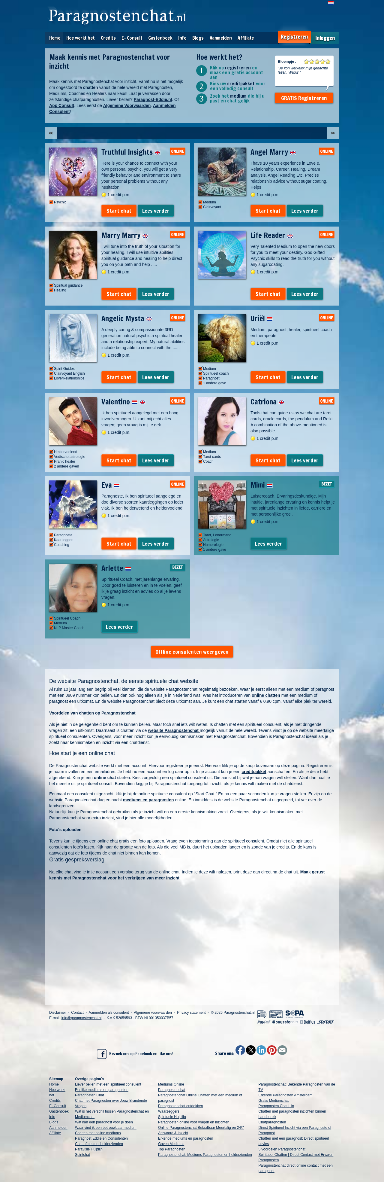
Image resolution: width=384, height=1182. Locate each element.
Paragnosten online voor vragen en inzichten (194, 1122)
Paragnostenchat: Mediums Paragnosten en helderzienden (205, 1155)
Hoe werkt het (80, 38)
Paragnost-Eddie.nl (153, 99)
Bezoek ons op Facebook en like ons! (135, 1054)
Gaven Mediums (171, 1144)
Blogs (198, 38)
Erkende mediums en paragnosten (185, 1138)
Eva (110, 485)
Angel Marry (273, 152)
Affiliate (246, 38)
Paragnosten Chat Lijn (276, 1106)
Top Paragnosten (171, 1149)
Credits (108, 38)
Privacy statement (191, 1012)
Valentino (123, 402)
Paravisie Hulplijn (89, 1149)
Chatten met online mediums (98, 1133)
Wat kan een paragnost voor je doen (104, 1122)
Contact (77, 1012)
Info (182, 38)
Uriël (261, 318)
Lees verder (156, 211)
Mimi (261, 485)
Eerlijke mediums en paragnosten (101, 1090)
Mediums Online (171, 1084)
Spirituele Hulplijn (172, 1117)
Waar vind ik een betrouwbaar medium (105, 1128)
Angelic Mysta (126, 318)
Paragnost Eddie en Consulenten (101, 1138)
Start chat (118, 211)
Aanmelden (221, 38)
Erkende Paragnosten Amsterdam (285, 1095)
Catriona (267, 402)
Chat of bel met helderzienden (99, 1144)
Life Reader (271, 235)
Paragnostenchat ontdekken (180, 1106)
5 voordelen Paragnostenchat (281, 1149)
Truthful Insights (130, 152)
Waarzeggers (168, 1111)
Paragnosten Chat (89, 1095)
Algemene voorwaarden (153, 1012)
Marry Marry (124, 235)
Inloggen (325, 38)
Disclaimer (57, 1012)
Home (54, 38)
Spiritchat (82, 1155)
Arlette (116, 568)
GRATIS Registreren (304, 98)
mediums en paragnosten (148, 799)
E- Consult (132, 38)
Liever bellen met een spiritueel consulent (108, 1084)
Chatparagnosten (272, 1122)
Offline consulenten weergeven (192, 652)
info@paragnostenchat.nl (82, 1018)
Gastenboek (160, 38)
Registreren (294, 37)
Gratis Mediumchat (273, 1100)
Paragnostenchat (171, 1090)
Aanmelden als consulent (108, 1012)
